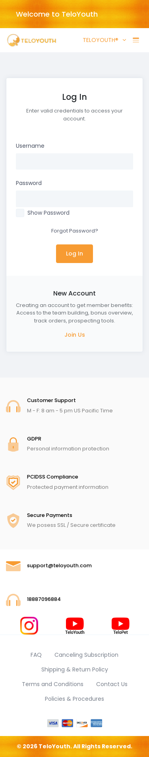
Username (30, 146)
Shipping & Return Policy (74, 669)
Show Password (48, 213)
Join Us (74, 335)
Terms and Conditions (52, 684)
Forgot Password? (74, 231)
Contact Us (112, 684)
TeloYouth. (55, 746)
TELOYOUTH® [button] (99, 40)
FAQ (36, 655)
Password (29, 183)
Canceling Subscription (86, 655)
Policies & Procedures (74, 699)
